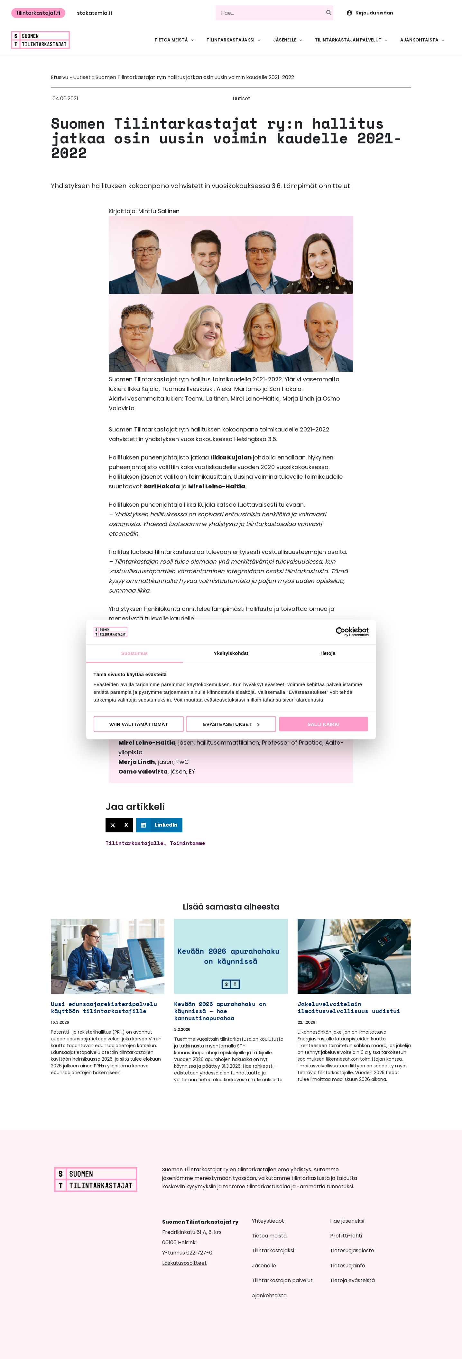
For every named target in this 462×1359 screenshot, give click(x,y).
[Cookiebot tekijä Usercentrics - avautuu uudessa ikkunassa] (340, 632)
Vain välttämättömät (138, 724)
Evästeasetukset (231, 724)
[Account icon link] (401, 13)
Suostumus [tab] (134, 653)
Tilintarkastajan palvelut (282, 1280)
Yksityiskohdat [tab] (231, 653)
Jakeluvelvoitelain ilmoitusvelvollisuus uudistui (349, 1007)
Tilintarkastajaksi (273, 1250)
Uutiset (82, 77)
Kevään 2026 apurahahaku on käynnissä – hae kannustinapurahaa (220, 1011)
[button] (38, 13)
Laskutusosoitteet (184, 1263)
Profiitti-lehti (346, 1235)
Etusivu (59, 77)
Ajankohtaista (269, 1295)
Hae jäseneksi (347, 1221)
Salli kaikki (323, 724)
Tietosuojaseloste (352, 1250)
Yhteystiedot (268, 1221)
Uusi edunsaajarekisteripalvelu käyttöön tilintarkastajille (104, 1007)
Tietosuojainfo (347, 1265)
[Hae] (329, 12)
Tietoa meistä (269, 1235)
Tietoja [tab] (328, 653)
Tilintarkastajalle (134, 843)
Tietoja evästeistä (352, 1280)
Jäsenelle (264, 1265)
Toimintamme (187, 843)
